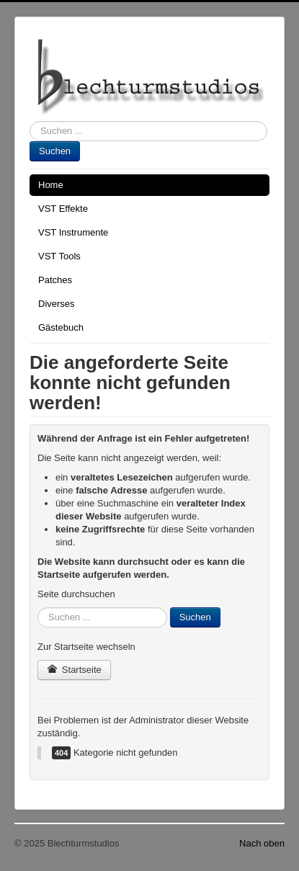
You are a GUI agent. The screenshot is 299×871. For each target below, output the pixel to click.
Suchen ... (37, 607)
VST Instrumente (73, 232)
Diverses (56, 303)
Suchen (55, 151)
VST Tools (59, 256)
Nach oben (262, 843)
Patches (55, 279)
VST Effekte (63, 208)
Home (50, 184)
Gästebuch (61, 327)
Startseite (74, 669)
